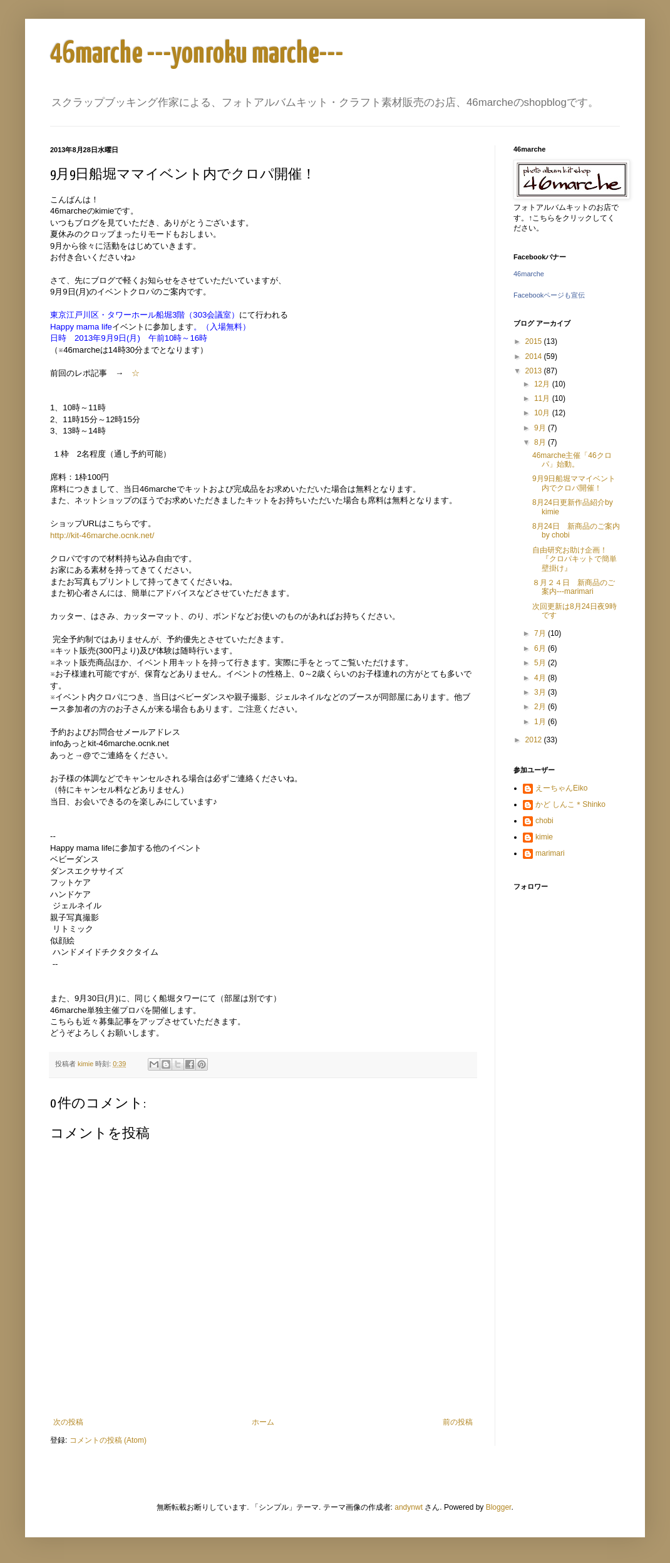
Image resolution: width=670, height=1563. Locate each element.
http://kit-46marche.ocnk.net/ (102, 535)
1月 (541, 721)
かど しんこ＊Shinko (570, 804)
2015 (534, 341)
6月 (541, 648)
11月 (543, 398)
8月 (541, 442)
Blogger (499, 1507)
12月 (543, 384)
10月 (543, 412)
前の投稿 (458, 1422)
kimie (544, 837)
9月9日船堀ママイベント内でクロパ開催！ (574, 483)
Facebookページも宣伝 (549, 295)
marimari (550, 853)
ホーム (263, 1422)
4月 (541, 677)
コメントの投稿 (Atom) (108, 1440)
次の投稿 (68, 1422)
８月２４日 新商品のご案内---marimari (573, 587)
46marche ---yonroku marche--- (197, 54)
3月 (541, 692)
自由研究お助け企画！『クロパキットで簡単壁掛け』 (574, 559)
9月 (541, 427)
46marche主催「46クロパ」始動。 (572, 460)
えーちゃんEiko (561, 788)
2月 (541, 706)
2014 (534, 356)
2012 (534, 739)
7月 (541, 633)
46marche (528, 274)
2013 (534, 370)
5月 (541, 662)
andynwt (408, 1507)
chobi (544, 820)
